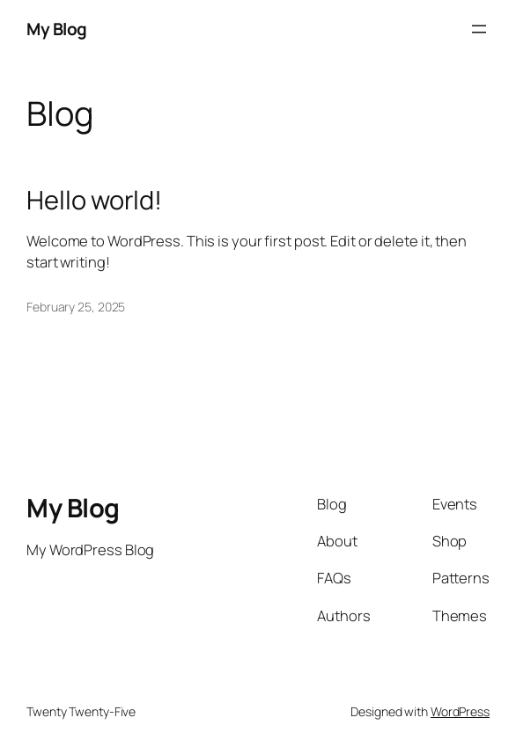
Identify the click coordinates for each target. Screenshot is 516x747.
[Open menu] (479, 29)
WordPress (460, 711)
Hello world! (94, 200)
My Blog (56, 29)
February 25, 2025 (75, 306)
